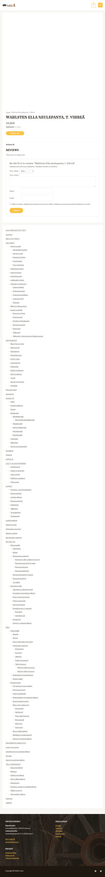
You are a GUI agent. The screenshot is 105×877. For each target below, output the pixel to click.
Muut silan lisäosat (22, 716)
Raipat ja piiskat (11, 533)
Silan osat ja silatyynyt (21, 705)
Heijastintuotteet (17, 269)
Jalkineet (18, 657)
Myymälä (58, 831)
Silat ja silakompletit (20, 731)
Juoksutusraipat (19, 291)
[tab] (10, 144)
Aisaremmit (19, 708)
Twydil (12, 378)
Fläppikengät (17, 424)
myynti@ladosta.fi (12, 842)
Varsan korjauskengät (18, 446)
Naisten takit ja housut (25, 671)
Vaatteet (9, 799)
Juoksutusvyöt (18, 299)
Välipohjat (14, 443)
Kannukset (10, 394)
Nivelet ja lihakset (16, 370)
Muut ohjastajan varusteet (23, 642)
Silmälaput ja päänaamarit (22, 735)
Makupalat (14, 367)
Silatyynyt (18, 724)
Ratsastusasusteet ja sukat (25, 563)
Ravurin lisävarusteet (21, 701)
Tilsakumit (14, 439)
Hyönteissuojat (16, 276)
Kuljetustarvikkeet (17, 775)
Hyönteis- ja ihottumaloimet (20, 490)
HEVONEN (10, 243)
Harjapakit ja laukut (20, 250)
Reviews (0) (10, 145)
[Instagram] (101, 871)
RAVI (8, 627)
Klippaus (13, 771)
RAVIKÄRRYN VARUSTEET (16, 743)
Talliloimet (14, 509)
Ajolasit (15, 634)
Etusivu (58, 826)
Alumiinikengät (18, 417)
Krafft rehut (15, 359)
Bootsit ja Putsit (19, 313)
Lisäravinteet (15, 363)
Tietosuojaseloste (12, 858)
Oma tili (58, 836)
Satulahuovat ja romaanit (22, 608)
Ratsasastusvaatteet (21, 556)
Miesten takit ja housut (26, 668)
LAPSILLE (9, 459)
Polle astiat (14, 482)
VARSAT (9, 803)
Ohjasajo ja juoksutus (18, 284)
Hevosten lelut (11, 390)
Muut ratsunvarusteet (21, 597)
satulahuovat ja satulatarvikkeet (18, 752)
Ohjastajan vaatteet (20, 646)
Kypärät (9, 455)
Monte (15, 638)
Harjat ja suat (18, 253)
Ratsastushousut (21, 567)
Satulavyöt (17, 619)
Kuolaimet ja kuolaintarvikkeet (24, 593)
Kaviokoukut (17, 261)
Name (12, 191)
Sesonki (9, 756)
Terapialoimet (15, 512)
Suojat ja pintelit (16, 310)
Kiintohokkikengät (19, 427)
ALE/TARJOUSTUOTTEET (16, 230)
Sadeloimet (14, 505)
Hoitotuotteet (15, 273)
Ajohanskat (19, 649)
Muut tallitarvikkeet (17, 779)
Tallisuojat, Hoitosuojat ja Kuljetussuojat (28, 336)
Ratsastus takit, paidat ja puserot (27, 560)
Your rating (14, 171)
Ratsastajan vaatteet (14, 538)
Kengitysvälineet (16, 406)
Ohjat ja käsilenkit (19, 694)
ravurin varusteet (12, 747)
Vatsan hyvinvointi (17, 382)
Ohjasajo (16, 303)
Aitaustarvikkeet (16, 768)
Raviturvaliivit (18, 679)
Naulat (12, 409)
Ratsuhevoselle (16, 586)
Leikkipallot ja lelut (17, 280)
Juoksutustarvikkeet (20, 295)
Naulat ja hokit (11, 525)
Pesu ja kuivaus (18, 265)
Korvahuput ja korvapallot (22, 686)
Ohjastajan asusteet (13, 529)
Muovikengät (18, 431)
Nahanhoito (14, 783)
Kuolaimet (9, 451)
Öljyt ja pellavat (16, 374)
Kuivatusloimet (16, 493)
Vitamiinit (13, 386)
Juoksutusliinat (18, 287)
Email (12, 198)
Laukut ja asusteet (17, 471)
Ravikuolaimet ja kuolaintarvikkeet (25, 697)
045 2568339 (10, 839)
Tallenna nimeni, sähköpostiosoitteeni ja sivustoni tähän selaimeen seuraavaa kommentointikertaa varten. (51, 204)
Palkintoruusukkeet (17, 478)
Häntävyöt (19, 712)
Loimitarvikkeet (16, 497)
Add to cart (15, 133)
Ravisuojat (17, 329)
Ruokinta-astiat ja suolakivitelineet (23, 787)
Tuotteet (58, 828)
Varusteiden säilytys (17, 794)
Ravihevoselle (15, 683)
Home (8, 112)
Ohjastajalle (14, 631)
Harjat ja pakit (15, 246)
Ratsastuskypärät (19, 579)
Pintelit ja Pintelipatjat (21, 321)
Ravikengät (14, 413)
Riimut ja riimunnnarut (18, 306)
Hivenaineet (14, 351)
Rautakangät (17, 435)
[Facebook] (95, 871)
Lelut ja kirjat (15, 474)
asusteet (9, 235)
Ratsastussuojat (19, 325)
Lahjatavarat (15, 467)
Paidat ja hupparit (21, 660)
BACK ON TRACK (12, 239)
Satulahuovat (20, 616)
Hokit (12, 402)
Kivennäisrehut (16, 355)
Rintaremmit (19, 720)
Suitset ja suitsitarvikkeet (22, 623)
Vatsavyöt (19, 727)
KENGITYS (10, 398)
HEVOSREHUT (11, 340)
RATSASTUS (10, 542)
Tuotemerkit (60, 834)
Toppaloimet (15, 516)
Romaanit (18, 612)
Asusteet (18, 653)
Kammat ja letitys (19, 257)
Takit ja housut (20, 664)
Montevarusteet (19, 690)
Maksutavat (9, 855)
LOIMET (9, 486)
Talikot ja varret (16, 790)
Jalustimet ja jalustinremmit (23, 589)
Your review (15, 175)
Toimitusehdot (10, 853)
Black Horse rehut (17, 344)
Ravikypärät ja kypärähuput (23, 675)
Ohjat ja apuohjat (19, 601)
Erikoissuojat (18, 317)
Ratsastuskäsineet (22, 571)
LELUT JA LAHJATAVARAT (16, 463)
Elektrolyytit (15, 348)
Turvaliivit (16, 582)
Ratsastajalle (15, 545)
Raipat (15, 552)
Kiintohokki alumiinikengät (25, 420)
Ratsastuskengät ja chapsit (23, 575)
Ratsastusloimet (16, 501)
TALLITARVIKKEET (13, 764)
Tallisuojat (16, 332)
